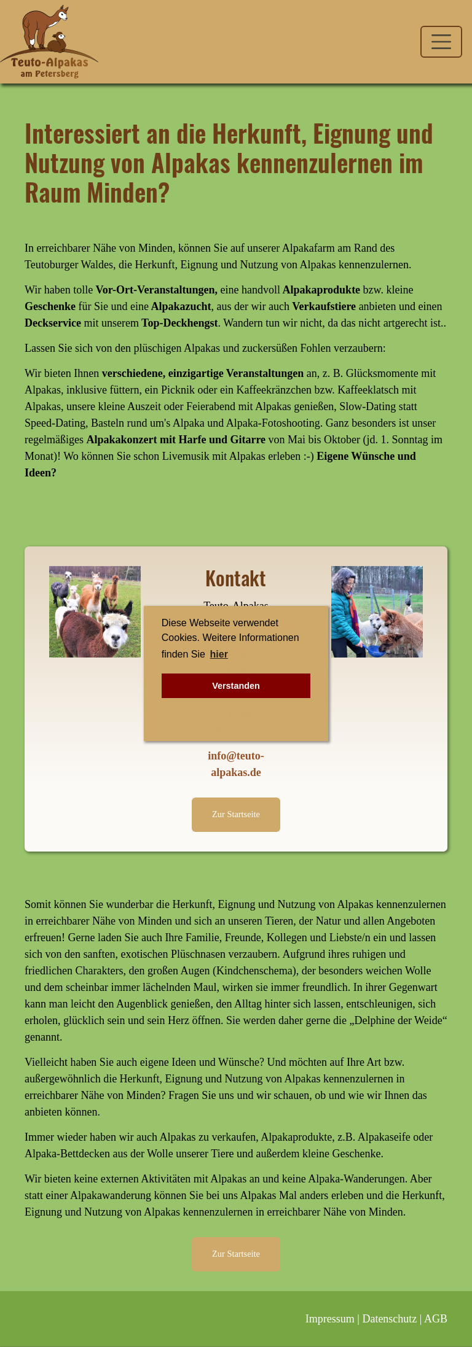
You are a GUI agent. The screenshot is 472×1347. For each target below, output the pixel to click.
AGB (435, 1319)
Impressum (330, 1319)
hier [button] (219, 654)
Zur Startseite (236, 814)
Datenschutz (389, 1319)
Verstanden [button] (236, 686)
